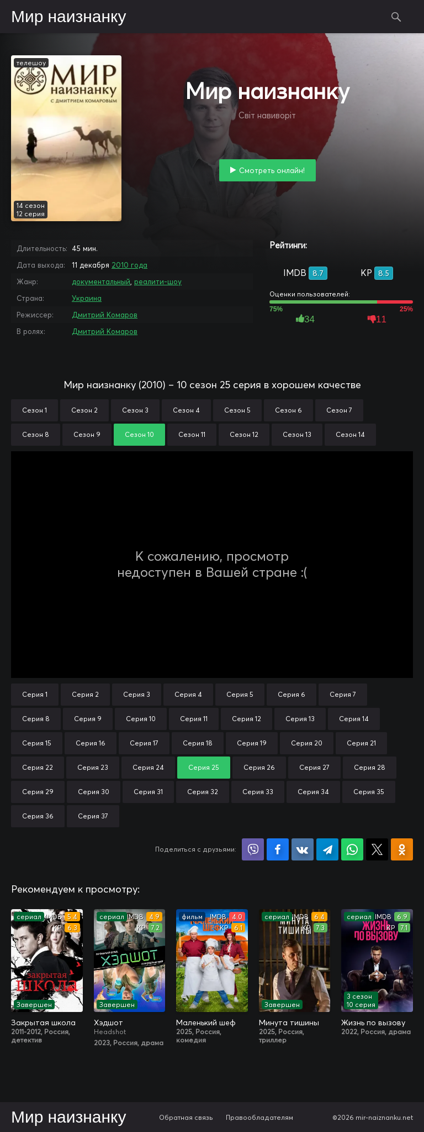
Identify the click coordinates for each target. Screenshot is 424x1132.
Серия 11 (194, 718)
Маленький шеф (206, 1022)
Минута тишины (289, 1022)
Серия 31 (148, 791)
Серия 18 (198, 743)
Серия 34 (313, 791)
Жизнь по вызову (373, 1022)
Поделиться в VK (303, 849)
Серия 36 (38, 816)
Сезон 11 (191, 434)
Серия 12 (246, 718)
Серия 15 (36, 743)
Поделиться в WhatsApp (352, 849)
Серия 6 (291, 694)
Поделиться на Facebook (278, 849)
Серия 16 (90, 743)
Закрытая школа (43, 1022)
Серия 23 (92, 767)
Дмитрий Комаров (104, 314)
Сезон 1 (34, 410)
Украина (87, 298)
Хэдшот (108, 1022)
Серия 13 (300, 718)
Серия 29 (38, 791)
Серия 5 (239, 694)
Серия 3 (136, 694)
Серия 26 (259, 767)
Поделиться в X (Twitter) (377, 849)
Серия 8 (36, 718)
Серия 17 (144, 743)
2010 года (129, 264)
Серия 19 (252, 743)
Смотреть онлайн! (272, 170)
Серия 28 (369, 767)
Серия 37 (93, 816)
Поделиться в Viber (253, 849)
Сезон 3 (135, 410)
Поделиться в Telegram (327, 849)
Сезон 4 (186, 410)
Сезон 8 (35, 434)
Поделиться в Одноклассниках (402, 849)
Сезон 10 (139, 434)
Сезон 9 (86, 434)
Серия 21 (361, 743)
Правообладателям (259, 1117)
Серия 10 (141, 718)
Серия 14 (354, 718)
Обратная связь (186, 1117)
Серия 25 (203, 767)
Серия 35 (368, 791)
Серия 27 (314, 767)
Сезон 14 (350, 434)
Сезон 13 (297, 434)
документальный (101, 281)
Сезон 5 (237, 410)
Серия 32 (202, 791)
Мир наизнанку (68, 17)
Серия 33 (257, 791)
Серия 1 (34, 694)
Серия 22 (37, 767)
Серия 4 (188, 694)
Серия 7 (343, 694)
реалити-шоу (158, 281)
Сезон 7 (339, 410)
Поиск (396, 16)
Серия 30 (93, 791)
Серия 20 (306, 743)
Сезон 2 (84, 410)
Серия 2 (85, 694)
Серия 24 (148, 767)
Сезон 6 (288, 410)
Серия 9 (88, 718)
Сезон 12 (244, 434)
